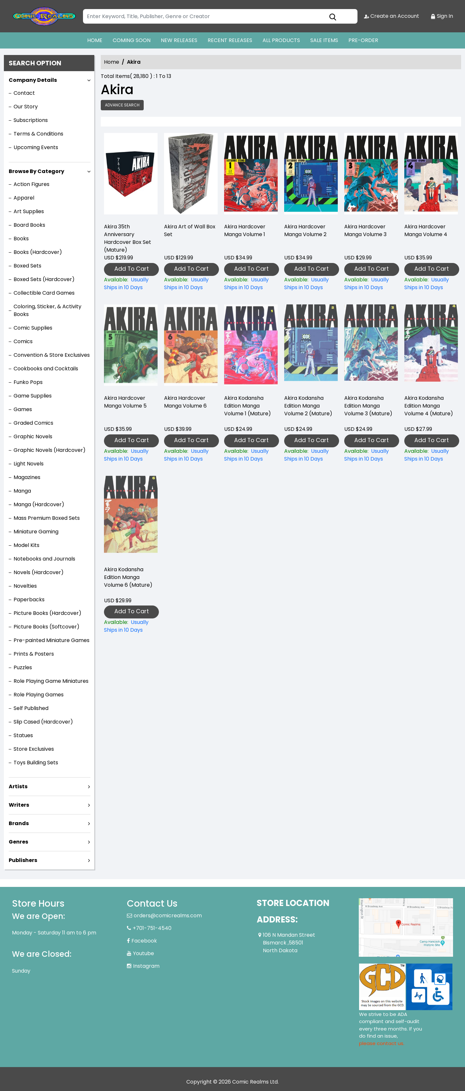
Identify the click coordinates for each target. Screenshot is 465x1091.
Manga (22, 491)
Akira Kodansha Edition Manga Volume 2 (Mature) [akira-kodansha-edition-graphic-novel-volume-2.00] (308, 405)
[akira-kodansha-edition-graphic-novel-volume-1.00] (251, 455)
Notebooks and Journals (44, 558)
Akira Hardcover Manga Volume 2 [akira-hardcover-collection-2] (305, 230)
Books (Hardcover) (38, 252)
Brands (19, 823)
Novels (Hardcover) (39, 572)
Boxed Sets (27, 265)
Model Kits (26, 545)
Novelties (25, 586)
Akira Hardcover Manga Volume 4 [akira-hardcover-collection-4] (425, 230)
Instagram (146, 966)
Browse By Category (36, 171)
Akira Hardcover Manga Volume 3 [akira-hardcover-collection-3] (365, 230)
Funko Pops (28, 382)
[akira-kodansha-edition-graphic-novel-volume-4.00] (431, 455)
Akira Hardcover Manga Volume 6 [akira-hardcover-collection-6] (185, 401)
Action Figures (31, 184)
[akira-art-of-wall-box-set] (191, 175)
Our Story (26, 106)
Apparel (24, 198)
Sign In (441, 16)
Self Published (31, 708)
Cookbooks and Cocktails (46, 368)
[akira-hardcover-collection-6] (191, 455)
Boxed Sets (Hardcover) (44, 279)
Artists (18, 786)
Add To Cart (131, 269)
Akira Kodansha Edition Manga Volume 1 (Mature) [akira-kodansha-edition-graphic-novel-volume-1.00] (247, 405)
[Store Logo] (44, 16)
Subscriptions (31, 120)
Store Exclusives (34, 749)
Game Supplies (33, 395)
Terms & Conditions (38, 133)
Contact (24, 93)
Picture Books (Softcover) (46, 626)
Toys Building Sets (36, 762)
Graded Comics (33, 423)
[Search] (220, 16)
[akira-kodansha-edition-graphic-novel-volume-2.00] (311, 455)
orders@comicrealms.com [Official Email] (168, 915)
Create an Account (391, 16)
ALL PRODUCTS (281, 40)
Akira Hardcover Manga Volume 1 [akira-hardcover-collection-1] (244, 230)
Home (111, 62)
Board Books (29, 225)
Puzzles (23, 667)
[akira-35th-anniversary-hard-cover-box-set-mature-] (131, 175)
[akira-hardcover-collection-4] (431, 175)
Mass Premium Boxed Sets (47, 518)
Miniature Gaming (36, 531)
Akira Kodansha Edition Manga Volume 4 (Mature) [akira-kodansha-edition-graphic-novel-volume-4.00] (428, 405)
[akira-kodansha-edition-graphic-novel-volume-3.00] (371, 455)
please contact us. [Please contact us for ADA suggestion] (381, 1043)
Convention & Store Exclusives (52, 355)
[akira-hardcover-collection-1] (251, 175)
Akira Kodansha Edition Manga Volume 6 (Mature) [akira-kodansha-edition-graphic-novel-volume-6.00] (128, 577)
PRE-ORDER (363, 40)
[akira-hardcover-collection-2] (311, 175)
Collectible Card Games (44, 293)
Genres (18, 842)
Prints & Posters (34, 654)
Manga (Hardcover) (39, 504)
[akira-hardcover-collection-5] (131, 455)
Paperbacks (29, 599)
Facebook (144, 940)
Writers (19, 805)
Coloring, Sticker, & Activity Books (47, 310)
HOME (94, 40)
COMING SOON (131, 40)
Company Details (33, 80)
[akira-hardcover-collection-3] (371, 175)
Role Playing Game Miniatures (51, 681)
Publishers (23, 860)
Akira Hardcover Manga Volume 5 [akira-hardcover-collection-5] (125, 401)
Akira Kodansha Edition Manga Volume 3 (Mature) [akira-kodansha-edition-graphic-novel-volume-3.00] (368, 405)
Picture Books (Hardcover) (47, 613)
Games (23, 409)
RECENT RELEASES (230, 40)
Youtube (143, 953)
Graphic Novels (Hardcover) (50, 450)
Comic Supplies (33, 328)
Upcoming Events (36, 147)
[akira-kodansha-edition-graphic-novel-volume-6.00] (131, 626)
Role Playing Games (39, 694)
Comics (23, 341)
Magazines (27, 477)
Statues (23, 735)
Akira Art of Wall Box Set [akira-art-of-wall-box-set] (189, 230)
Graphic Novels (33, 436)
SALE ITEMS (324, 40)
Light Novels (29, 463)
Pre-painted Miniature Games (51, 640)
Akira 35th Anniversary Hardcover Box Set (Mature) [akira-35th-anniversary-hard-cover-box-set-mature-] (127, 238)
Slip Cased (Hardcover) (43, 722)
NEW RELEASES (179, 40)
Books (21, 238)
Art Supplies (29, 211)
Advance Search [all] (122, 105)
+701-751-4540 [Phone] (152, 928)
